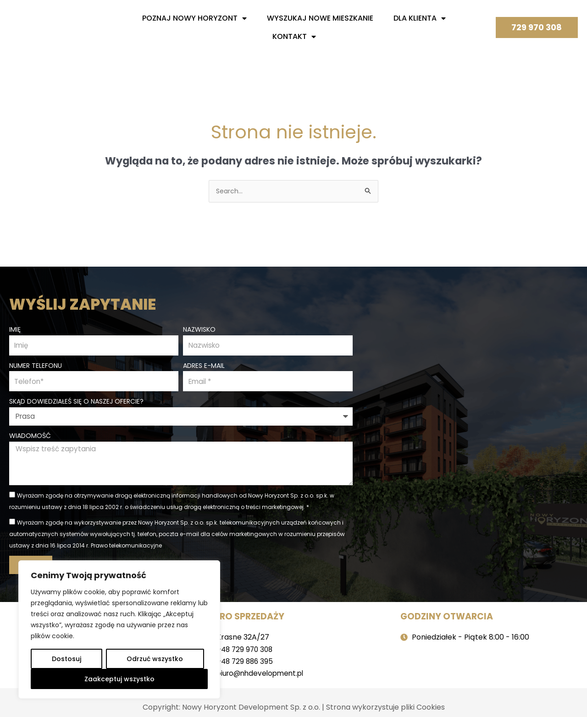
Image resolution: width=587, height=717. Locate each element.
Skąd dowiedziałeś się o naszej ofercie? (76, 402)
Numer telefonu (35, 365)
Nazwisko (199, 328)
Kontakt (294, 36)
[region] (119, 629)
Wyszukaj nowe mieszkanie (320, 18)
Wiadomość (30, 436)
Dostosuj (66, 658)
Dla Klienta (419, 18)
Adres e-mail (204, 365)
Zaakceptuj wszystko (119, 679)
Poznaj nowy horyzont (194, 18)
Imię (15, 328)
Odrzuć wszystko (155, 658)
